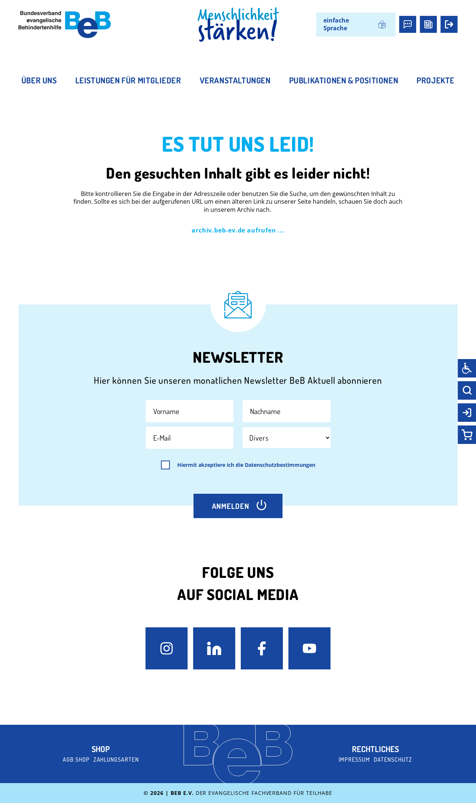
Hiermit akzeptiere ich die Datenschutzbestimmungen (246, 465)
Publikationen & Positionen (343, 80)
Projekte (436, 80)
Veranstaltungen (235, 80)
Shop (101, 749)
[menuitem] (355, 25)
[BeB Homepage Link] (238, 24)
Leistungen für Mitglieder (128, 80)
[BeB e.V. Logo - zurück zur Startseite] (64, 24)
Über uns (39, 80)
